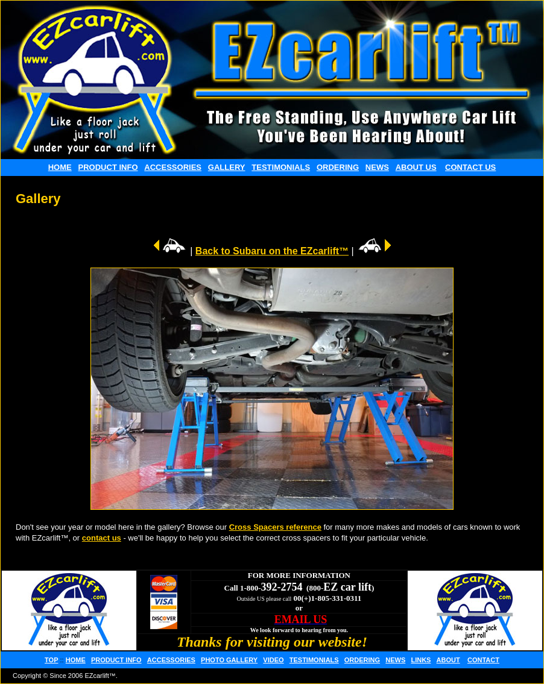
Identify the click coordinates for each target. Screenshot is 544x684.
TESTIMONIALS (280, 167)
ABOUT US (416, 167)
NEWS (377, 167)
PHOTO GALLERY (229, 660)
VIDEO (273, 660)
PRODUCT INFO (108, 167)
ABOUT (448, 660)
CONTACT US (470, 167)
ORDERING (338, 167)
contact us (101, 537)
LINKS (421, 660)
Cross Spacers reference (275, 527)
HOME (60, 167)
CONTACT (483, 660)
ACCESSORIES (172, 167)
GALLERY (226, 167)
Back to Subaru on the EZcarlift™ (272, 251)
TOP (51, 660)
